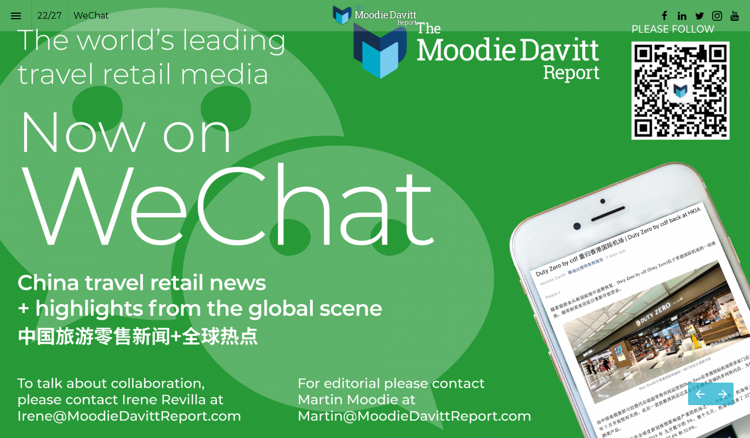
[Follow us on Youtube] (734, 16)
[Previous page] (699, 394)
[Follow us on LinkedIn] (682, 16)
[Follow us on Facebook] (664, 16)
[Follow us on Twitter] (699, 16)
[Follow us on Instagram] (717, 16)
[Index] (15, 15)
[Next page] (722, 394)
